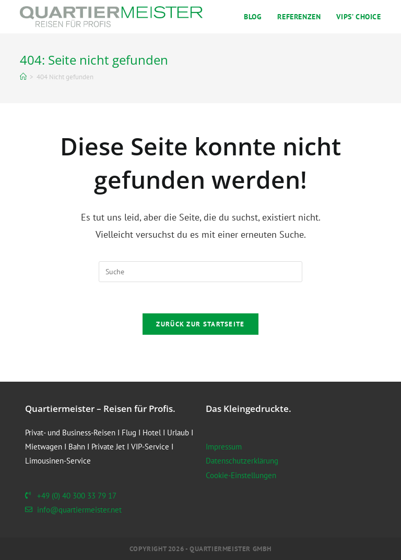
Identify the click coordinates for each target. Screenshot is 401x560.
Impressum (224, 447)
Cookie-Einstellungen (241, 475)
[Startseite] (23, 76)
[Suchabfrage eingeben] (200, 271)
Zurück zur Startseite (200, 324)
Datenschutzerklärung (242, 461)
